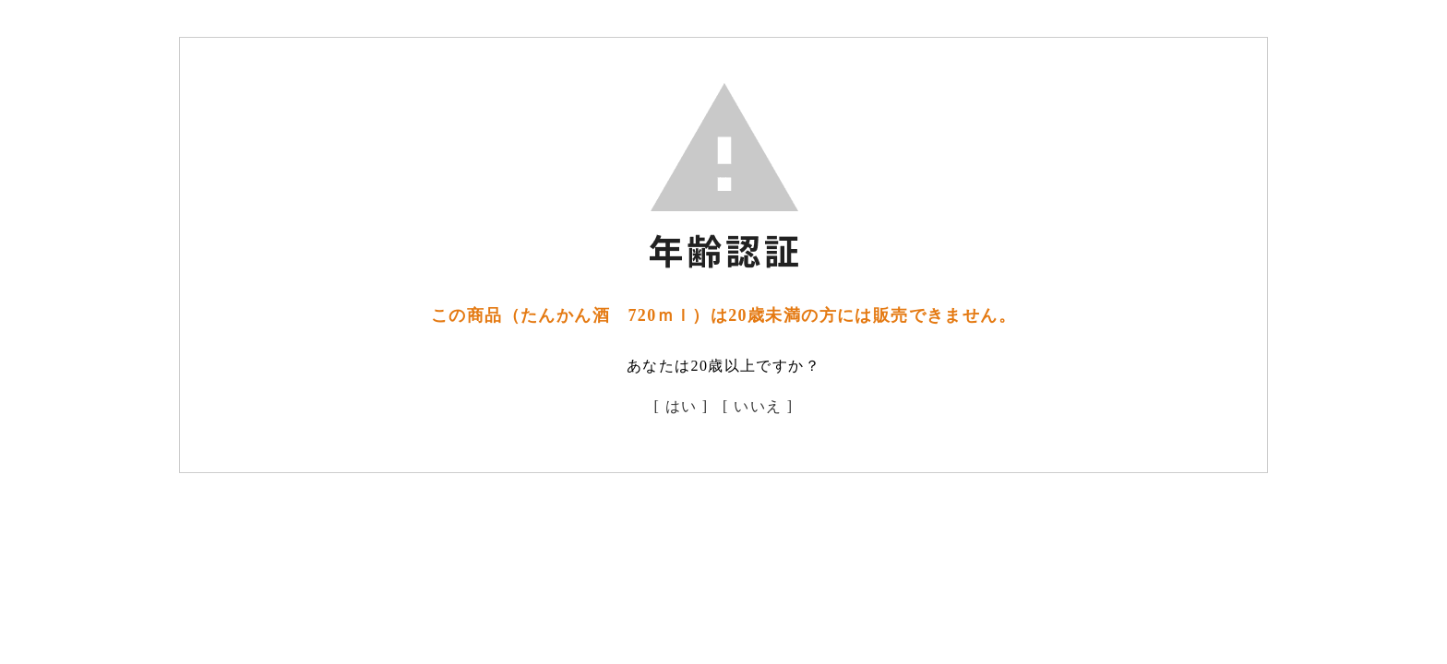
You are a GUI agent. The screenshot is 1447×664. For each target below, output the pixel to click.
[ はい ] (681, 406)
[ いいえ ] (758, 406)
